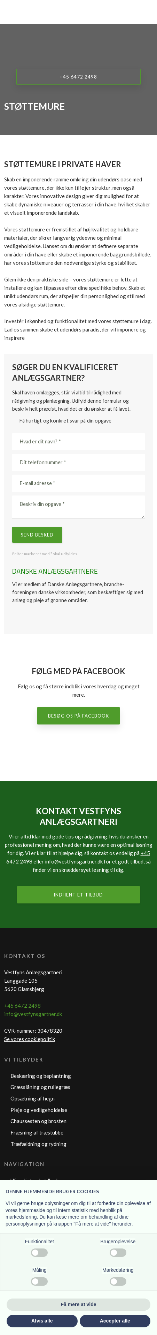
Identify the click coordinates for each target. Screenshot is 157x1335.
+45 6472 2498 (22, 1005)
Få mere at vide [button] (78, 1304)
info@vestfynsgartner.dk (74, 861)
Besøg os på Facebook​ (78, 716)
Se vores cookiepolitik (29, 1039)
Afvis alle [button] (42, 1321)
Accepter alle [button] (115, 1321)
